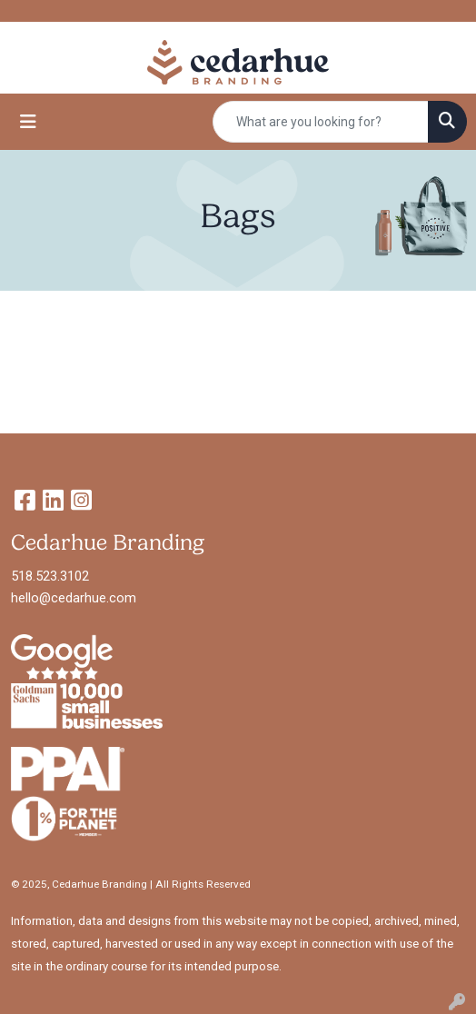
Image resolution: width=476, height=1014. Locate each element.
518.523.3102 (50, 576)
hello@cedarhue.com (73, 598)
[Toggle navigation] (28, 121)
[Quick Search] (321, 122)
